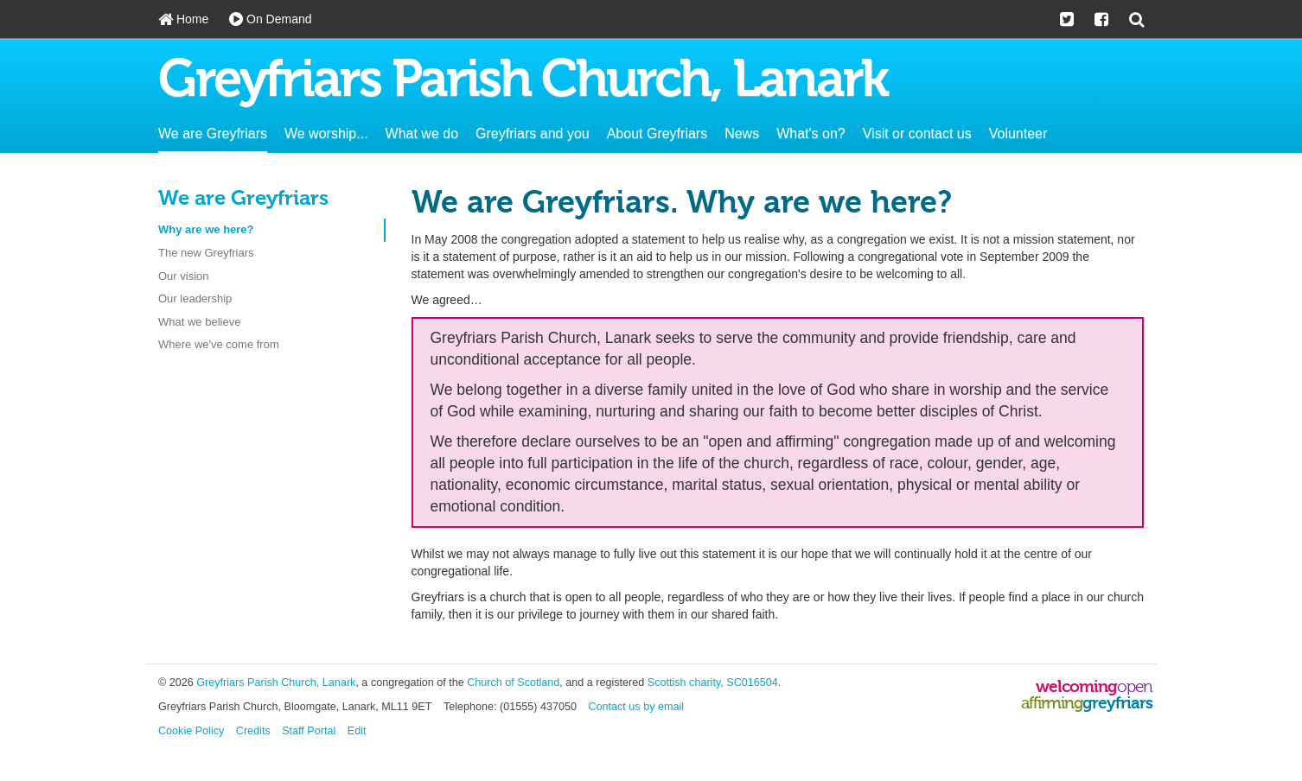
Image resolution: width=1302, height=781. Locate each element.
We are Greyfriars (212, 133)
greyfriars (1117, 703)
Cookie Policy (191, 731)
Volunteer (1018, 133)
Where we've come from (218, 344)
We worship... (326, 133)
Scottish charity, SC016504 (713, 682)
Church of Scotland (513, 682)
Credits (253, 731)
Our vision (183, 276)
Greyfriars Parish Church (522, 82)
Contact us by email (636, 707)
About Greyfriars (657, 133)
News (741, 133)
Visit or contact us (917, 133)
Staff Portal (308, 731)
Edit (357, 731)
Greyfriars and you (532, 133)
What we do (422, 133)
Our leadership (195, 298)
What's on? (811, 133)
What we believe (199, 321)
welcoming (1076, 687)
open (1134, 687)
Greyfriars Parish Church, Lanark (275, 682)
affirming (1051, 703)
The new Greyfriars (206, 252)
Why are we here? (206, 229)
